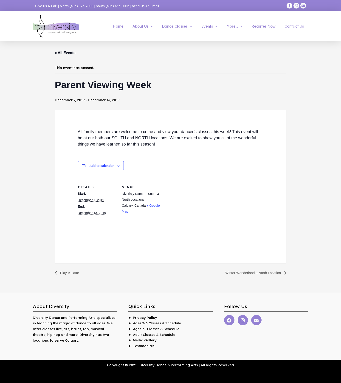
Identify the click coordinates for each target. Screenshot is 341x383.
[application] (160, 26)
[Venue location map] (190, 209)
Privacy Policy (145, 317)
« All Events (65, 53)
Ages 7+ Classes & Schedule (156, 329)
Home (129, 26)
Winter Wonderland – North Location (252, 273)
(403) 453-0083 (118, 6)
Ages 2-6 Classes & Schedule (157, 323)
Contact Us (295, 26)
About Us (152, 26)
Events (215, 26)
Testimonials (144, 346)
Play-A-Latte (69, 273)
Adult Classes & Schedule (154, 334)
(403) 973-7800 (81, 6)
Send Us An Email (145, 6)
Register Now (266, 26)
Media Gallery (145, 340)
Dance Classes (184, 26)
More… (239, 26)
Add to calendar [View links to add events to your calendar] (101, 166)
